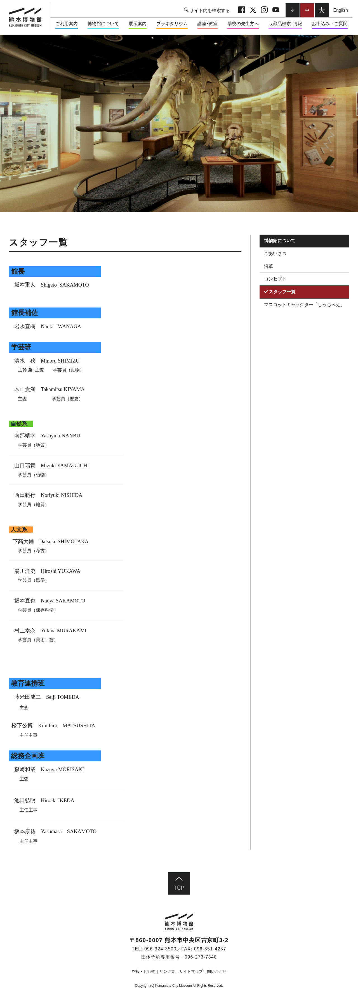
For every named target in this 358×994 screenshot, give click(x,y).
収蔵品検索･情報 (285, 23)
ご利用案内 (66, 23)
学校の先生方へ (243, 23)
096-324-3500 (160, 949)
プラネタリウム (172, 23)
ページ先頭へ (179, 883)
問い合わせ (217, 971)
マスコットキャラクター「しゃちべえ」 (304, 304)
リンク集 (167, 971)
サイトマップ (191, 971)
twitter (253, 10)
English (340, 10)
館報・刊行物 (143, 971)
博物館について (103, 23)
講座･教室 (207, 23)
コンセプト (275, 278)
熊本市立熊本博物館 (28, 17)
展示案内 (138, 23)
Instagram (264, 10)
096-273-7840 (201, 957)
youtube (276, 10)
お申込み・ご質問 (330, 23)
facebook (242, 10)
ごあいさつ (275, 253)
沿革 (268, 266)
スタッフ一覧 (282, 291)
